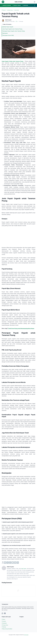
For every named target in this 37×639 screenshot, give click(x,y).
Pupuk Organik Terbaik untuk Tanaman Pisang (14, 61)
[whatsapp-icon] (2, 615)
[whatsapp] (10, 564)
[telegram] (13, 564)
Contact (4, 623)
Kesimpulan (5, 33)
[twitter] (7, 564)
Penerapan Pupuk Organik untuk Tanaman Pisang (14, 31)
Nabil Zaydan (24, 570)
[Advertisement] (18, 236)
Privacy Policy (6, 626)
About (4, 621)
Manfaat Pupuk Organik (8, 26)
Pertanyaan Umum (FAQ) (8, 35)
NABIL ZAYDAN (18, 2)
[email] (18, 564)
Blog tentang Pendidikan (8, 630)
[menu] (3, 2)
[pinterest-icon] (5, 615)
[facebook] (5, 564)
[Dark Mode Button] (34, 2)
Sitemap (4, 628)
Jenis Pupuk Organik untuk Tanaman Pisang (12, 29)
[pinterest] (15, 564)
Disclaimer (5, 624)
